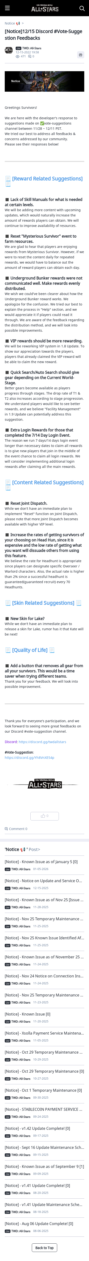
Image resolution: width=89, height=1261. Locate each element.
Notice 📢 (13, 23)
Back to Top (44, 1248)
